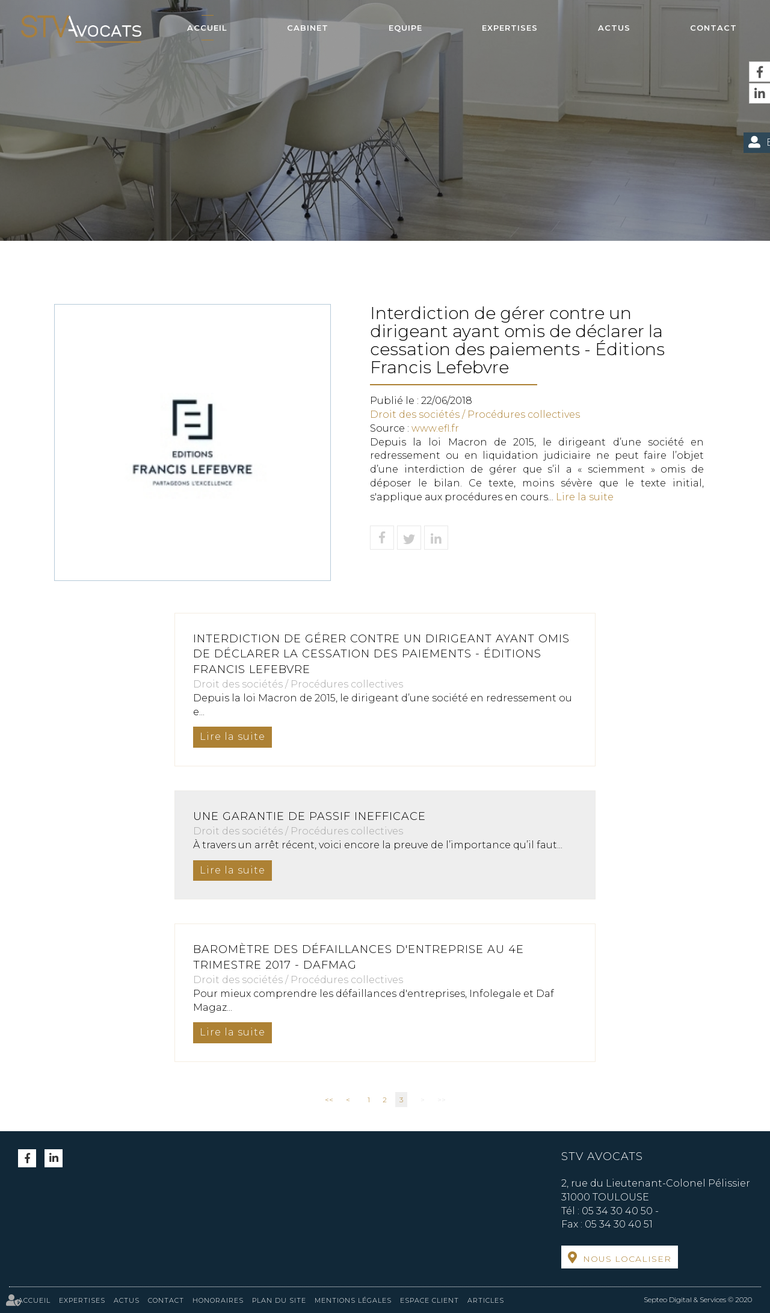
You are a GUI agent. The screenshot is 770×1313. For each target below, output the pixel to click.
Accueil (207, 28)
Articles (485, 1300)
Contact (713, 28)
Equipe (405, 28)
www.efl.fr (435, 428)
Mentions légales (353, 1300)
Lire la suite (585, 497)
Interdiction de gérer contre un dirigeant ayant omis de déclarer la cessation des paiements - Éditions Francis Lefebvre (381, 654)
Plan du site (279, 1300)
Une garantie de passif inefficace (309, 816)
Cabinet (307, 28)
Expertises (510, 28)
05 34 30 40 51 (619, 1224)
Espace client (429, 1300)
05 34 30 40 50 (617, 1211)
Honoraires (218, 1300)
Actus (614, 28)
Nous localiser (627, 1258)
